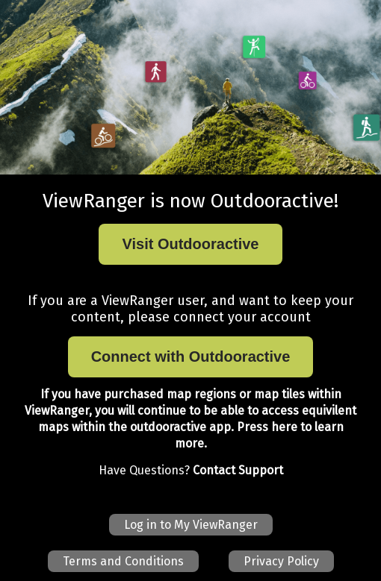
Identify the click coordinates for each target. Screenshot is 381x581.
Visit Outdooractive (190, 244)
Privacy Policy (281, 561)
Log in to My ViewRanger (191, 525)
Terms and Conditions (123, 561)
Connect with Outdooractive (191, 356)
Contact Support (238, 470)
